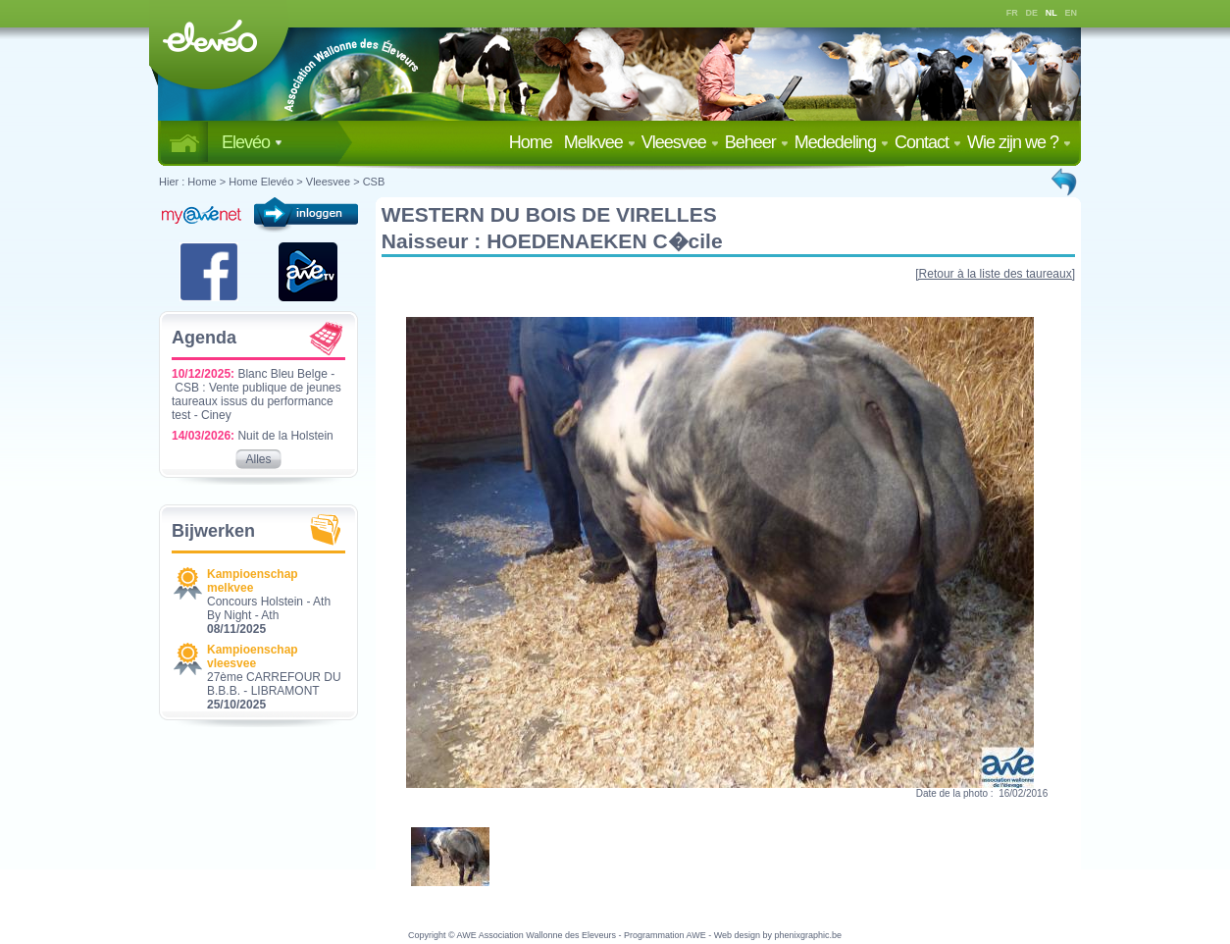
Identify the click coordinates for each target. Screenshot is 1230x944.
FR (1012, 13)
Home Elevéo (261, 181)
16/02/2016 (1023, 793)
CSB (374, 181)
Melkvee (600, 142)
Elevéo (252, 142)
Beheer (757, 142)
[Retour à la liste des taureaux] (995, 274)
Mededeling (841, 142)
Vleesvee (680, 142)
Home (534, 142)
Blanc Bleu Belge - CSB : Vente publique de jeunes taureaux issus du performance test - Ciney (256, 394)
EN (1071, 13)
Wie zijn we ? (1019, 142)
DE (1032, 13)
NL (1051, 13)
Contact (928, 142)
